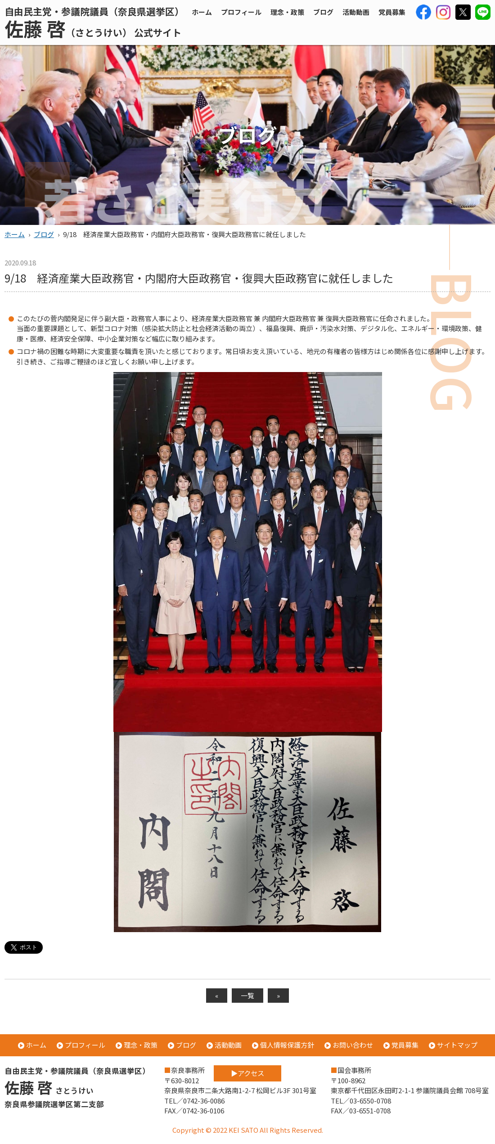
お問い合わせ (353, 1045)
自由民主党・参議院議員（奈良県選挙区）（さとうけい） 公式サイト (94, 22)
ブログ (323, 12)
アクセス (265, 1071)
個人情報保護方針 (287, 1045)
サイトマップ (457, 1045)
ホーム (202, 12)
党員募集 (391, 12)
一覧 (247, 995)
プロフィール (241, 12)
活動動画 (355, 12)
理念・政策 (287, 12)
